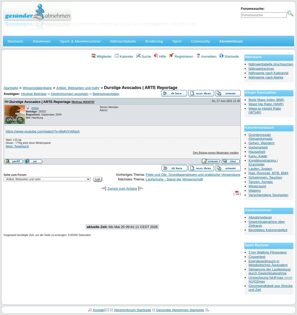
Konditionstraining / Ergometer (263, 162)
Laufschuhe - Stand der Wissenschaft (174, 179)
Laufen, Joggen (260, 169)
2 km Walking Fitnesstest (268, 252)
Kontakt (98, 310)
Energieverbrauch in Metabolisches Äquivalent (268, 263)
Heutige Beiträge (33, 94)
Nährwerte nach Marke (266, 77)
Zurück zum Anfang (122, 188)
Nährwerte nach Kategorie (268, 73)
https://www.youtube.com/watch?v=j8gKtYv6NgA (43, 131)
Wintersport (257, 186)
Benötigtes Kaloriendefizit (268, 230)
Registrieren (181, 56)
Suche (143, 56)
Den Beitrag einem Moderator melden (216, 152)
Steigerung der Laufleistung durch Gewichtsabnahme (270, 271)
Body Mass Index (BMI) (266, 100)
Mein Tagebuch (17, 146)
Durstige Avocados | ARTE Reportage (40, 102)
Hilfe (160, 56)
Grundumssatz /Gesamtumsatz (261, 137)
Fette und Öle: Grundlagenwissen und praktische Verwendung (193, 175)
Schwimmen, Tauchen (265, 177)
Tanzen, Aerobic (261, 182)
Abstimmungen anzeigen (69, 94)
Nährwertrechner (261, 69)
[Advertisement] (122, 72)
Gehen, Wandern (262, 143)
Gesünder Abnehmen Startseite (180, 310)
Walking (255, 190)
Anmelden (206, 56)
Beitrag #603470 (82, 101)
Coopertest (257, 257)
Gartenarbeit (258, 147)
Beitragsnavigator (106, 94)
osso (35, 108)
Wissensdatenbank (37, 88)
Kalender (123, 56)
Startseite (229, 56)
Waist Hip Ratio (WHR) (266, 104)
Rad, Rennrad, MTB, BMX (268, 173)
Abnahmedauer (260, 217)
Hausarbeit (257, 152)
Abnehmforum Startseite (132, 310)
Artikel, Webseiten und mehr (78, 88)
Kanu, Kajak (258, 156)
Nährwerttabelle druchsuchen (271, 64)
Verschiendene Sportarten (268, 195)
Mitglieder (101, 56)
